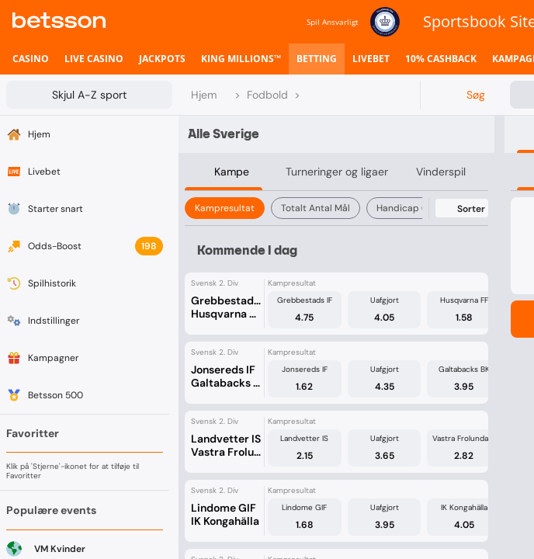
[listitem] (31, 59)
